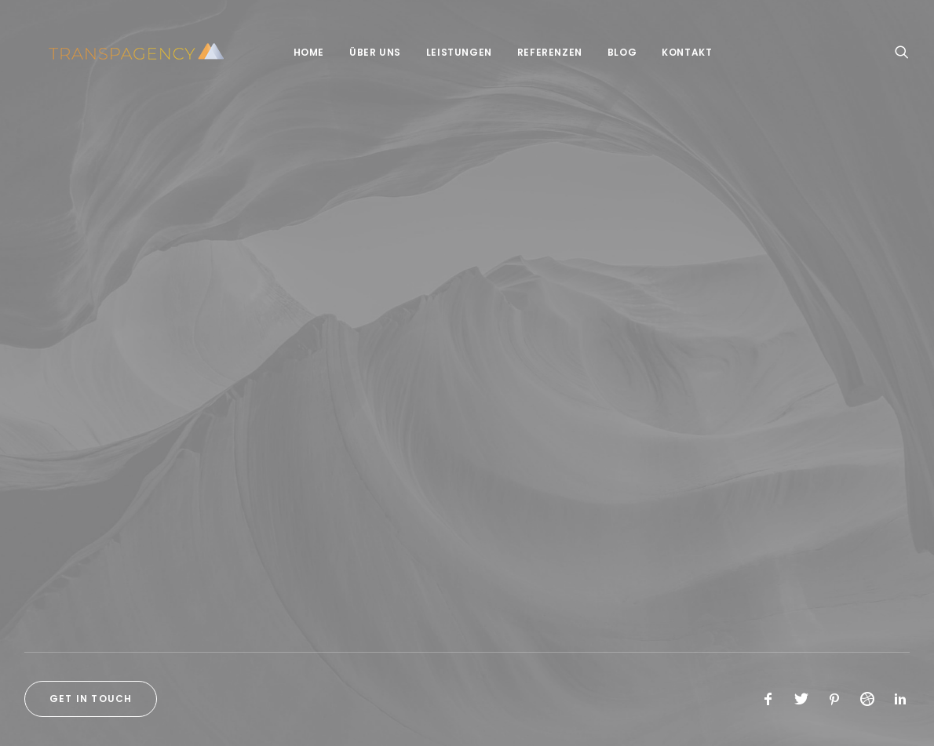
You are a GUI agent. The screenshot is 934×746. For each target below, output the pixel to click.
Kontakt (675, 52)
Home (297, 52)
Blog (610, 52)
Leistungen (447, 52)
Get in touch (90, 698)
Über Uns (363, 52)
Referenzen (538, 52)
